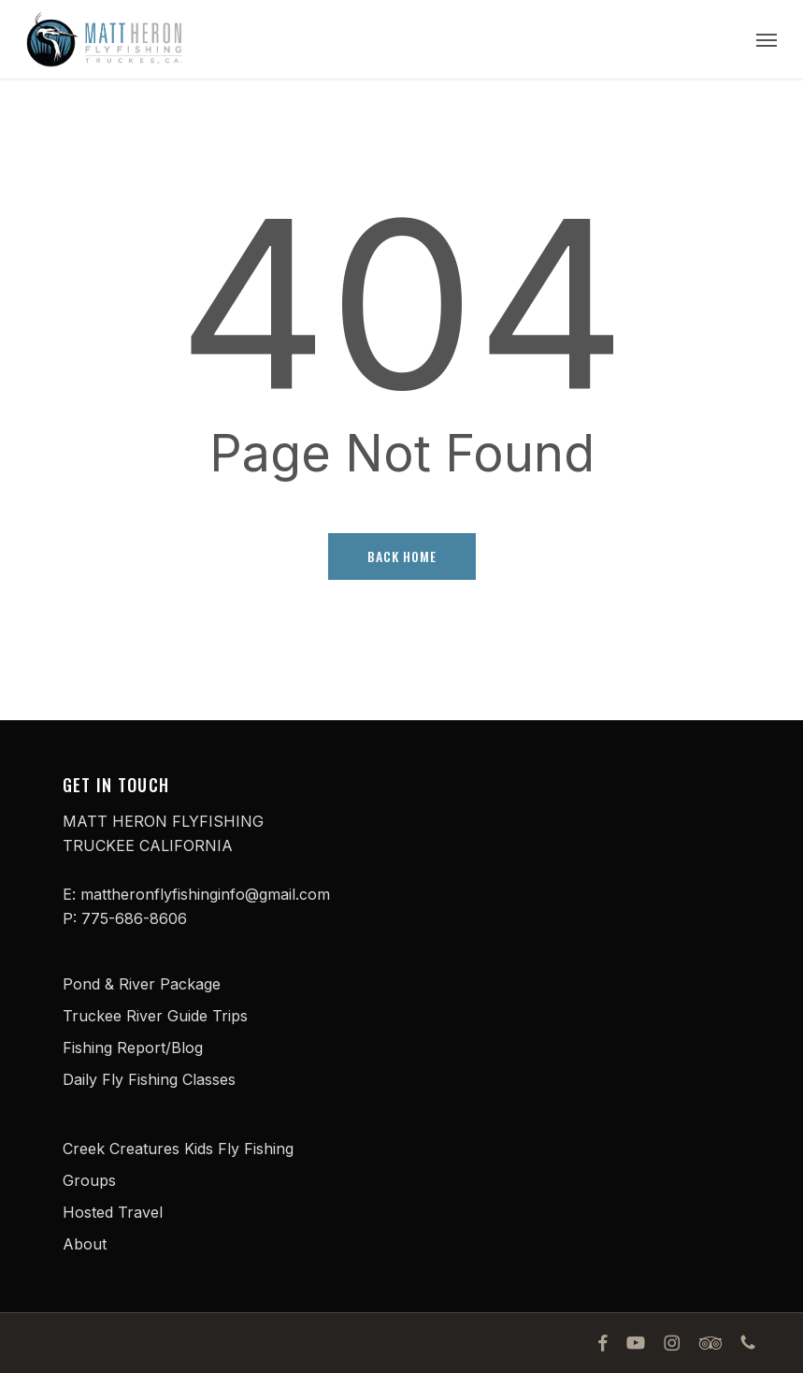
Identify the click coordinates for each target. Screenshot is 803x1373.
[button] (766, 39)
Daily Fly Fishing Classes (149, 1079)
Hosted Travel (113, 1212)
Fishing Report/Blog (133, 1047)
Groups (89, 1180)
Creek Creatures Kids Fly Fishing (178, 1148)
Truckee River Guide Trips (155, 1015)
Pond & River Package (142, 984)
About (85, 1244)
